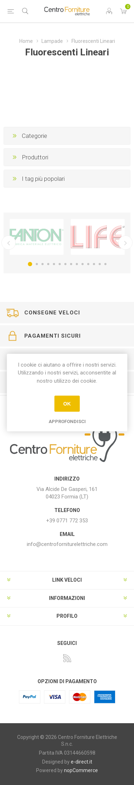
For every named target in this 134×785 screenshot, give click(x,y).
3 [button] (42, 264)
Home (26, 41)
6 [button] (60, 264)
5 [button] (54, 264)
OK (67, 404)
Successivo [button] (125, 242)
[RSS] (67, 658)
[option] (36, 237)
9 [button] (77, 264)
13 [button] (100, 264)
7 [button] (65, 264)
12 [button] (94, 264)
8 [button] (71, 264)
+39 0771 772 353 (67, 520)
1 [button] (30, 264)
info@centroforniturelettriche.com (67, 544)
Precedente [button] (8, 242)
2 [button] (37, 264)
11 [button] (88, 264)
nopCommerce (81, 770)
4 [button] (48, 264)
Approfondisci (67, 421)
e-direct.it (81, 762)
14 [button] (105, 264)
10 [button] (82, 264)
